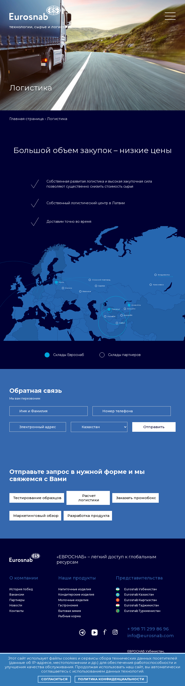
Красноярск (158, 285)
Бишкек (131, 309)
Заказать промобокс (136, 497)
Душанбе (128, 315)
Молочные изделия (73, 600)
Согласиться (54, 679)
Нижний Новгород (101, 280)
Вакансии (16, 594)
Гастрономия (68, 605)
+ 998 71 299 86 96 (148, 629)
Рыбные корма (69, 616)
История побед (21, 589)
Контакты (16, 611)
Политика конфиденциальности (111, 679)
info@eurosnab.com (150, 636)
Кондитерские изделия (76, 594)
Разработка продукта (88, 515)
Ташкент (116, 309)
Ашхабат (111, 316)
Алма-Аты (136, 305)
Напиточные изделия (74, 589)
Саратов (101, 286)
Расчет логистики (89, 497)
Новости (15, 605)
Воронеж (86, 291)
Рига (61, 282)
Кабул (122, 323)
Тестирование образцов (37, 497)
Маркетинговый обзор (36, 515)
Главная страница (26, 118)
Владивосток (164, 275)
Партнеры (17, 600)
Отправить (154, 427)
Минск (68, 288)
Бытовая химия (69, 611)
